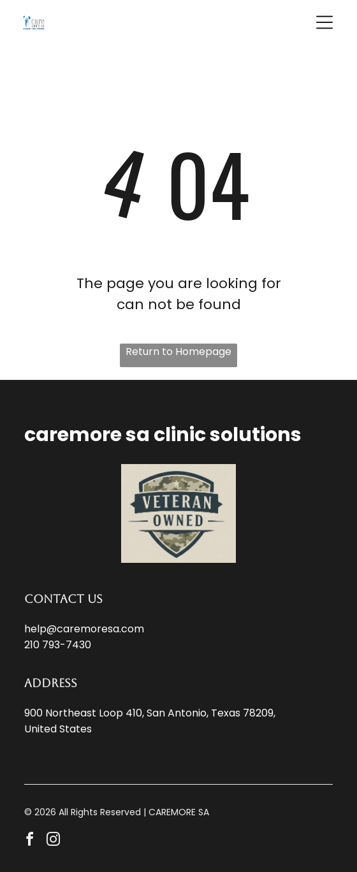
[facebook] (29, 841)
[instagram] (53, 841)
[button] (324, 22)
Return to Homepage (178, 351)
